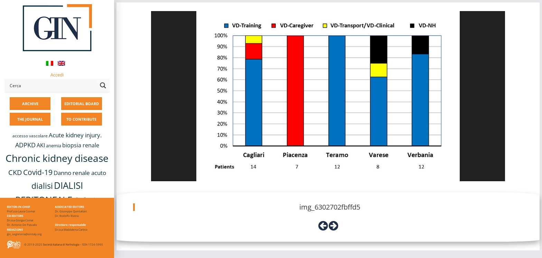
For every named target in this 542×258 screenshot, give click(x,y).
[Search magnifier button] (103, 85)
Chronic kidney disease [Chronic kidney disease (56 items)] (57, 158)
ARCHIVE (30, 103)
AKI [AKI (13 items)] (41, 145)
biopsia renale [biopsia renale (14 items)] (80, 145)
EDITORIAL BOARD (81, 103)
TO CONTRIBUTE (81, 119)
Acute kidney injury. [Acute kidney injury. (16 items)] (75, 135)
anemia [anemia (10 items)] (53, 145)
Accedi (57, 75)
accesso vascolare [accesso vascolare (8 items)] (30, 135)
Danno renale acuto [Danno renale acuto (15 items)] (80, 173)
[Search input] (52, 85)
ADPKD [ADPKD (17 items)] (25, 145)
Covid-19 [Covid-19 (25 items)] (38, 172)
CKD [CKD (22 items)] (15, 172)
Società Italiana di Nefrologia (61, 244)
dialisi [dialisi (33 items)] (42, 185)
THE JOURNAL (30, 119)
